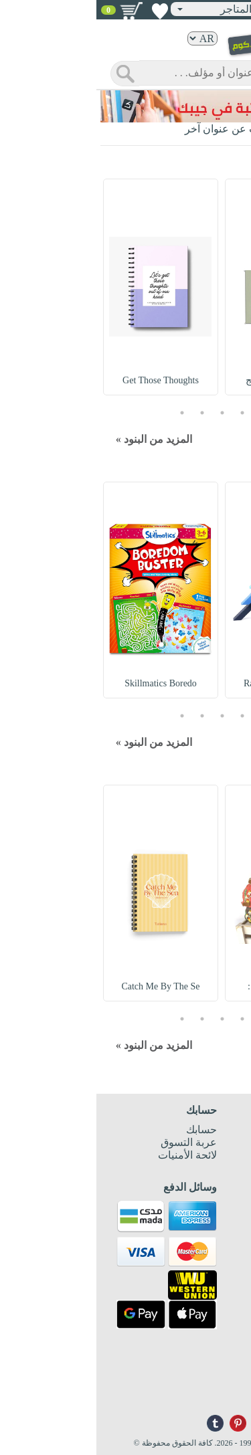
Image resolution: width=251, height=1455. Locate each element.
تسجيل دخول (204, 8)
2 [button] (146, 412)
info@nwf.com (215, 1396)
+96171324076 (215, 1386)
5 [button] (85, 412)
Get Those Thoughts (64, 380)
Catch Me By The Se (64, 986)
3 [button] (126, 412)
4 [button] (105, 412)
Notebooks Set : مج (186, 380)
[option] (186, 287)
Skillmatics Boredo (65, 683)
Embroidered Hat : (186, 986)
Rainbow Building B (186, 683)
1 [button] (166, 412)
